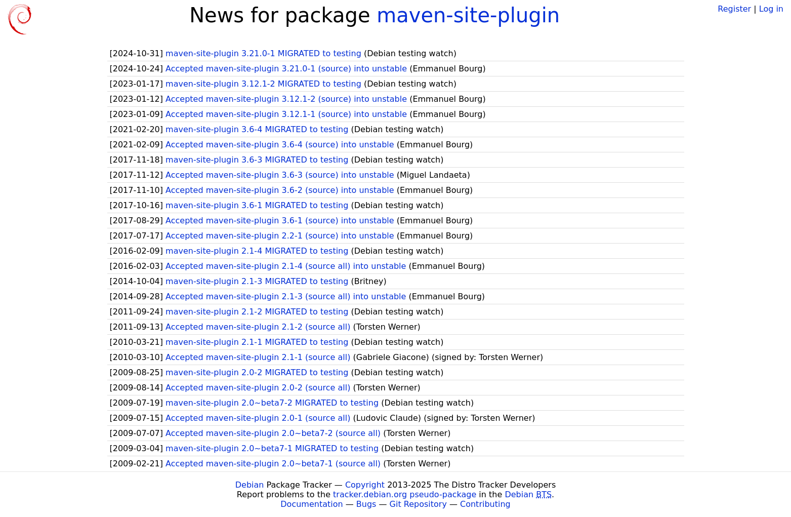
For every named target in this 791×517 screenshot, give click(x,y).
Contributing (485, 504)
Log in (771, 9)
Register (734, 9)
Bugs (366, 504)
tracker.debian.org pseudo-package (404, 494)
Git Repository (418, 504)
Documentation (311, 504)
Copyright (365, 485)
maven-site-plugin (468, 15)
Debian (249, 485)
